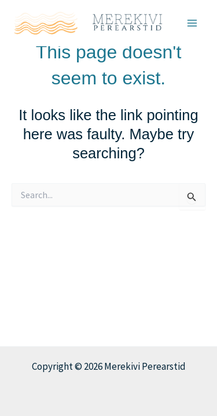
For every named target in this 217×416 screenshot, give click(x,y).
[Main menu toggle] (192, 23)
